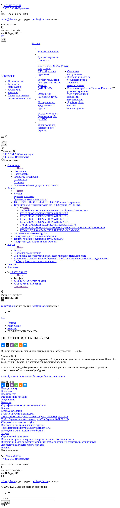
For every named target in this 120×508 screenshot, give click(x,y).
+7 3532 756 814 (15, 8)
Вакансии (13, 92)
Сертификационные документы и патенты (19, 96)
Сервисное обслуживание (74, 72)
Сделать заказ (21, 286)
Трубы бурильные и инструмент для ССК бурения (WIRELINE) (54, 210)
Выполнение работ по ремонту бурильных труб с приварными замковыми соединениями (78, 94)
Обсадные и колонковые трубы (48, 95)
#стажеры (38, 376)
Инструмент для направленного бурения (46, 128)
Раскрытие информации (14, 85)
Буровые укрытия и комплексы (48, 58)
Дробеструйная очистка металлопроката (22, 444)
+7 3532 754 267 (12, 5)
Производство (15, 81)
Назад (18, 168)
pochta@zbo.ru (40, 19)
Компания (6, 391)
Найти (5, 502)
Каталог (36, 43)
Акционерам (14, 89)
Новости (95, 88)
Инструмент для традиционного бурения (46, 105)
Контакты (106, 88)
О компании (8, 75)
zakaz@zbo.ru (8, 19)
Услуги (65, 66)
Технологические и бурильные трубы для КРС (48, 116)
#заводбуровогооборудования (16, 376)
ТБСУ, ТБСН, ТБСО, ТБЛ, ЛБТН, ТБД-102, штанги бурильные (49, 69)
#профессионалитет (54, 376)
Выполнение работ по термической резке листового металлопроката (37, 439)
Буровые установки (48, 51)
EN (3, 36)
